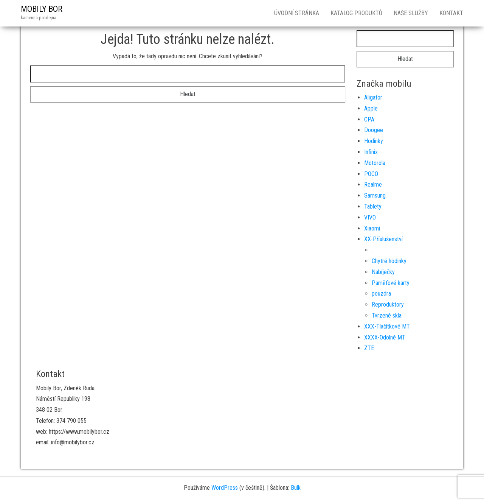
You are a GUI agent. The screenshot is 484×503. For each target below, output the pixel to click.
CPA (369, 119)
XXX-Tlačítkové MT (387, 326)
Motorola (374, 163)
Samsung (375, 195)
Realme (373, 184)
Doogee (373, 130)
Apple (371, 108)
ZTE (369, 348)
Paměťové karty (391, 283)
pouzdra (381, 293)
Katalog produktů (356, 13)
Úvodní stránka (296, 13)
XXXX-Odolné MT (384, 337)
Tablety (373, 206)
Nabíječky (383, 272)
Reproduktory (388, 304)
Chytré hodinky (389, 261)
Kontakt (451, 13)
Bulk (296, 487)
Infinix (371, 152)
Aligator (373, 97)
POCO (371, 174)
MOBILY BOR (41, 9)
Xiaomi (372, 228)
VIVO (370, 217)
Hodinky (373, 141)
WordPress (224, 487)
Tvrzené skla (387, 315)
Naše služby (411, 13)
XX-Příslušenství (383, 239)
